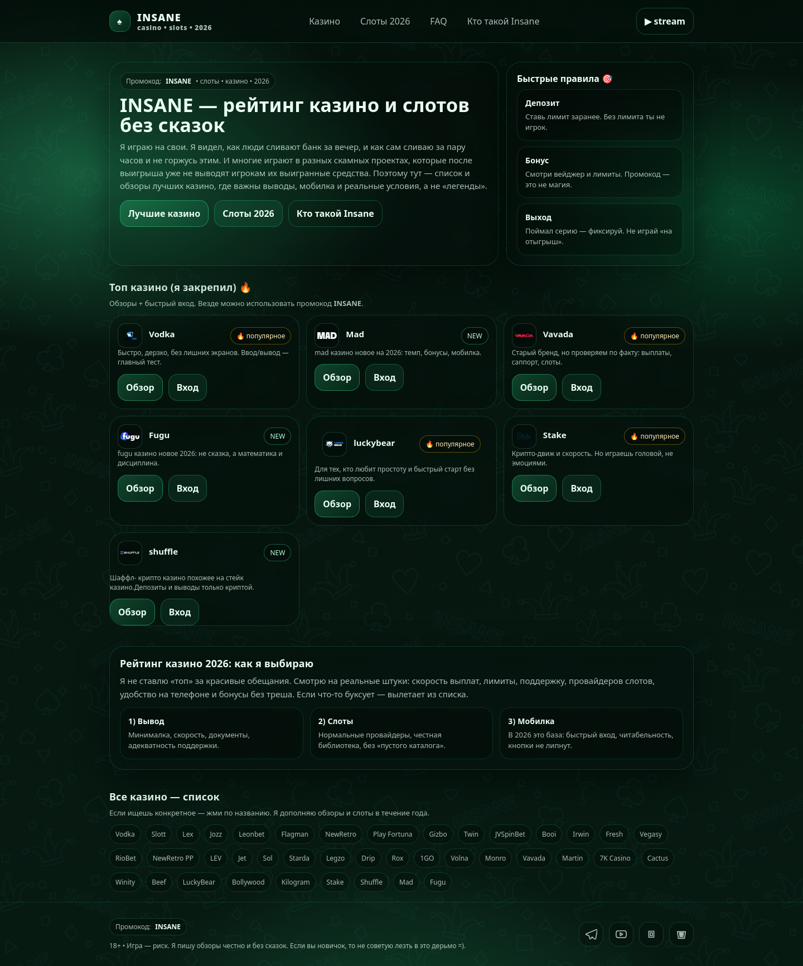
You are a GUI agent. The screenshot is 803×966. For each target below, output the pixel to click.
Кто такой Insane (503, 21)
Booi (549, 834)
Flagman (294, 834)
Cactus (658, 858)
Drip (368, 858)
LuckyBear (199, 882)
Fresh (614, 834)
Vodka (125, 834)
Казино (324, 21)
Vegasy (651, 834)
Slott (159, 834)
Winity (125, 882)
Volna (459, 858)
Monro (495, 858)
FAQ (438, 21)
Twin (471, 834)
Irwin (581, 834)
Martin (572, 858)
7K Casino (614, 858)
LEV (215, 858)
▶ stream (665, 21)
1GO (427, 858)
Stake (335, 882)
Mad (406, 882)
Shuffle (371, 882)
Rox (398, 858)
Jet (242, 858)
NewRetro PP (173, 858)
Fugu (438, 882)
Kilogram (296, 882)
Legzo (335, 858)
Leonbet (251, 834)
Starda (299, 858)
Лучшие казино (164, 213)
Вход (188, 387)
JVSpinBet (510, 834)
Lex (187, 834)
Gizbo (438, 834)
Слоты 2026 (385, 21)
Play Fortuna (393, 834)
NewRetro (340, 834)
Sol (268, 858)
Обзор (140, 387)
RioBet (125, 858)
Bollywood (248, 882)
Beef (159, 882)
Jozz (216, 834)
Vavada (534, 858)
